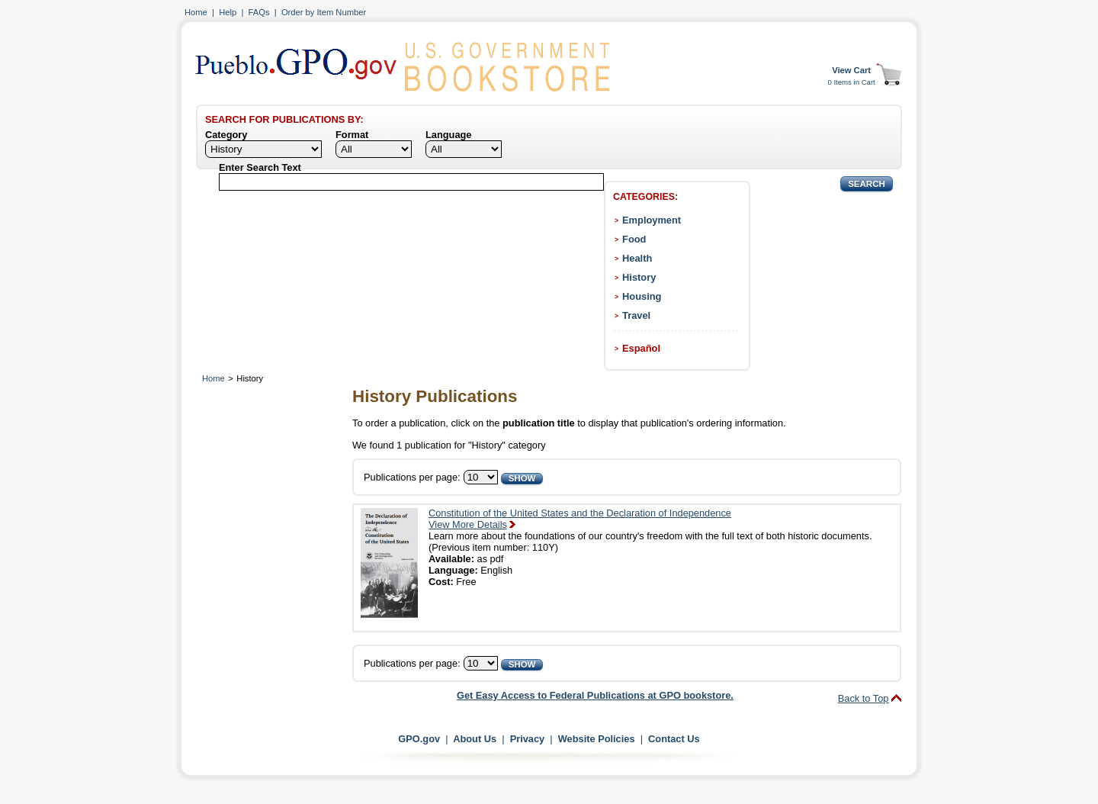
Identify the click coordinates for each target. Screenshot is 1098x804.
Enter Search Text (260, 167)
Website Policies (596, 739)
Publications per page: (412, 477)
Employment (651, 220)
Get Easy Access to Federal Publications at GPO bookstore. (595, 695)
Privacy (527, 739)
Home (196, 12)
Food (634, 239)
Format (352, 134)
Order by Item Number (323, 12)
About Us (474, 739)
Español (641, 348)
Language (448, 134)
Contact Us (674, 739)
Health (637, 258)
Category (226, 134)
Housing (641, 296)
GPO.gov (419, 739)
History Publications (434, 396)
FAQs (259, 12)
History (639, 277)
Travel (636, 315)
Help (227, 12)
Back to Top (863, 698)
